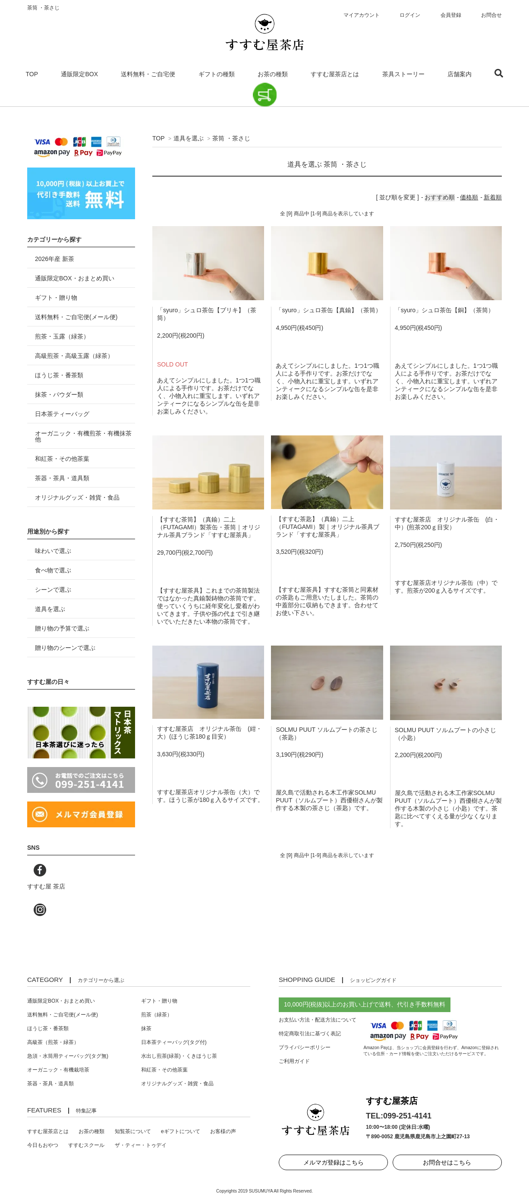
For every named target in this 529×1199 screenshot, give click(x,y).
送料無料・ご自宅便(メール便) (76, 317)
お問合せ (491, 15)
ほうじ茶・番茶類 (59, 375)
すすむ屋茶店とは (335, 74)
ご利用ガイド (294, 1061)
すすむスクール (86, 1145)
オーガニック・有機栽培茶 (58, 1070)
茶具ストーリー (403, 74)
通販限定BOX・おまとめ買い (74, 278)
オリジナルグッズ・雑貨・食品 (77, 497)
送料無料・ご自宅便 (148, 74)
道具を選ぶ (188, 138)
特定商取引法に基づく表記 (310, 1034)
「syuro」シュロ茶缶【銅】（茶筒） (444, 310)
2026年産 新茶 (54, 258)
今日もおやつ (42, 1145)
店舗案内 (459, 74)
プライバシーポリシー (305, 1047)
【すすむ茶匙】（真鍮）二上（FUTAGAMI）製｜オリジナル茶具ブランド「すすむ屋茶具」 (327, 527)
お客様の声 (223, 1131)
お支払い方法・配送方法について (317, 1020)
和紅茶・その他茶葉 (62, 458)
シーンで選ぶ (53, 589)
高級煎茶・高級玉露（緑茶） (74, 355)
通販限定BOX (79, 74)
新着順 (493, 197)
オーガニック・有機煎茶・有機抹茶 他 (83, 436)
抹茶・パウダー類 (59, 394)
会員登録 (451, 15)
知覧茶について (133, 1131)
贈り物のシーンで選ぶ (65, 647)
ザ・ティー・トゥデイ (141, 1145)
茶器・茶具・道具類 (62, 478)
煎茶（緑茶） (156, 1015)
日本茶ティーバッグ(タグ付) (174, 1042)
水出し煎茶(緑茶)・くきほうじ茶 (179, 1056)
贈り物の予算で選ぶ (62, 628)
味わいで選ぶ (53, 550)
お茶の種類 (273, 74)
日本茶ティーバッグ (62, 413)
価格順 (469, 197)
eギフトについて (180, 1131)
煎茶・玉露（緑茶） (62, 336)
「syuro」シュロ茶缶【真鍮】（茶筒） (328, 310)
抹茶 (146, 1028)
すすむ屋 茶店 (46, 886)
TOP (32, 74)
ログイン (410, 15)
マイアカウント (361, 15)
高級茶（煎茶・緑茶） (53, 1042)
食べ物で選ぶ (53, 570)
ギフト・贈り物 (56, 297)
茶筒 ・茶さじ (231, 138)
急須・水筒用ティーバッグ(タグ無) (67, 1056)
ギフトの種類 (216, 74)
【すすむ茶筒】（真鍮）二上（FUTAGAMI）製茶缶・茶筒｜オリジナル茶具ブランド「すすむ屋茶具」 (208, 527)
